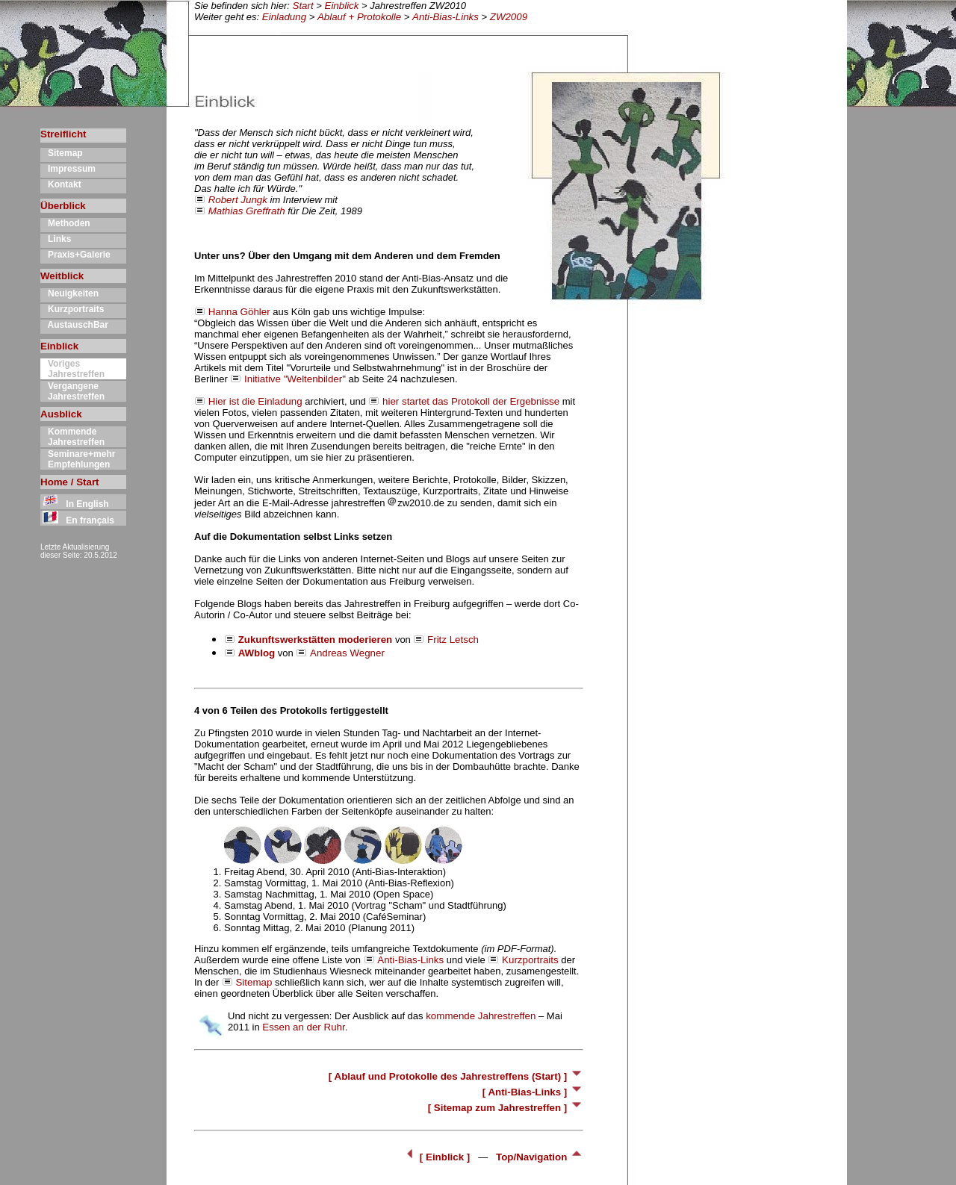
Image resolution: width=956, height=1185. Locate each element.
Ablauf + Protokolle (359, 16)
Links (55, 239)
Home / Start (69, 482)
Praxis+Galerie (75, 254)
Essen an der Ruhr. (304, 1027)
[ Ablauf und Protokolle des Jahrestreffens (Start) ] (456, 1076)
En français (77, 520)
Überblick (63, 205)
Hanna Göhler (239, 311)
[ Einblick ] (438, 1157)
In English (74, 504)
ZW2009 (508, 16)
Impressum (68, 169)
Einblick (342, 5)
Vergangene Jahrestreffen (72, 391)
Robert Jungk (237, 199)
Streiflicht (63, 134)
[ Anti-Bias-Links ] (532, 1092)
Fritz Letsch (453, 639)
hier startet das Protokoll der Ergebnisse (470, 401)
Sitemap (61, 153)
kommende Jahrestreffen (481, 1015)
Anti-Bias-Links (445, 16)
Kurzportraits (72, 309)
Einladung (284, 16)
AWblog (257, 653)
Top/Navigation (539, 1157)
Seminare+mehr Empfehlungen (77, 459)
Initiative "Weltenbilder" (295, 379)
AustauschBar (74, 325)
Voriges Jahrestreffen (72, 368)
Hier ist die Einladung (255, 401)
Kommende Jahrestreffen (72, 436)
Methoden (65, 223)
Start (303, 5)
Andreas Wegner (347, 653)
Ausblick (61, 414)
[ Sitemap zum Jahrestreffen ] (505, 1107)
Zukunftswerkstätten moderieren (315, 639)
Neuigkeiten (69, 293)
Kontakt (60, 184)
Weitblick (62, 276)
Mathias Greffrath (246, 211)
